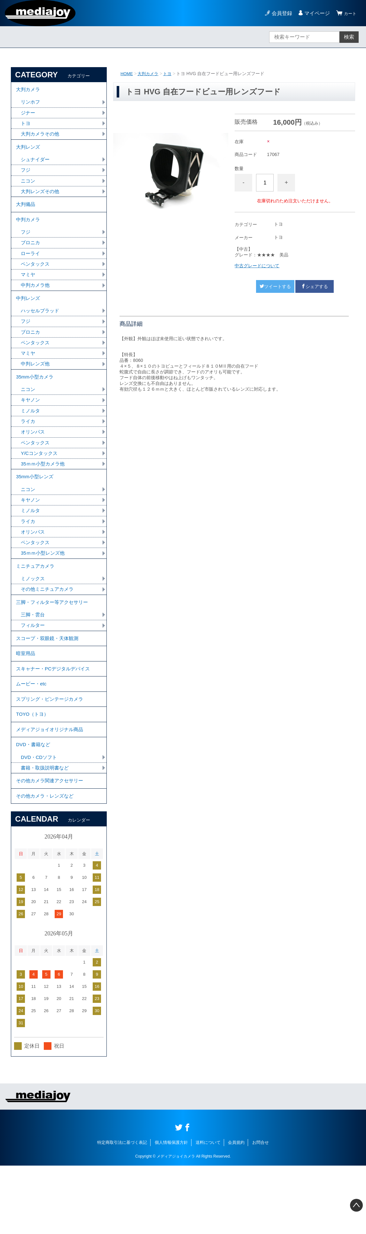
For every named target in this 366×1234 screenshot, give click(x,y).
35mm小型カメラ (36, 401)
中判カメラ (29, 232)
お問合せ (260, 1210)
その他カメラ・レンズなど (46, 863)
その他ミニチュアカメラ (49, 628)
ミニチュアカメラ (36, 603)
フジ (26, 178)
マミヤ (28, 291)
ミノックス (33, 617)
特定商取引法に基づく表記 (122, 1210)
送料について (208, 1210)
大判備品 (26, 214)
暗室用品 (26, 700)
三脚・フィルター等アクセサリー (54, 643)
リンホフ (31, 104)
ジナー (28, 116)
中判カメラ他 (36, 302)
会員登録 (279, 13)
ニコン (28, 189)
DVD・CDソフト (40, 820)
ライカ (28, 448)
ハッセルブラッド (41, 330)
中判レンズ (29, 316)
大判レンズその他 (41, 200)
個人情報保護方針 (171, 1210)
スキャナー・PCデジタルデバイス (55, 718)
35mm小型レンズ (36, 508)
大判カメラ (150, 73)
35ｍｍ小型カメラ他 (44, 493)
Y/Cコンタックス (40, 482)
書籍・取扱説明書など (46, 831)
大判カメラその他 (41, 138)
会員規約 (236, 1210)
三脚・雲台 (33, 657)
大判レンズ (29, 152)
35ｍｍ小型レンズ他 (44, 589)
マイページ (314, 13)
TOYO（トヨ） (33, 770)
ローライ (31, 268)
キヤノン (31, 426)
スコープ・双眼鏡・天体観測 (49, 682)
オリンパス (33, 460)
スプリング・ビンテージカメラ (52, 753)
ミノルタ (31, 437)
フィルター (33, 668)
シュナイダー (36, 166)
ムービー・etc (32, 735)
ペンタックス (36, 280)
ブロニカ (31, 257)
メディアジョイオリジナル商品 (52, 788)
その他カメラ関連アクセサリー (52, 845)
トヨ (170, 73)
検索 (349, 37)
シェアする (314, 286)
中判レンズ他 (36, 386)
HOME (127, 73)
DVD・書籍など (34, 805)
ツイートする (275, 286)
